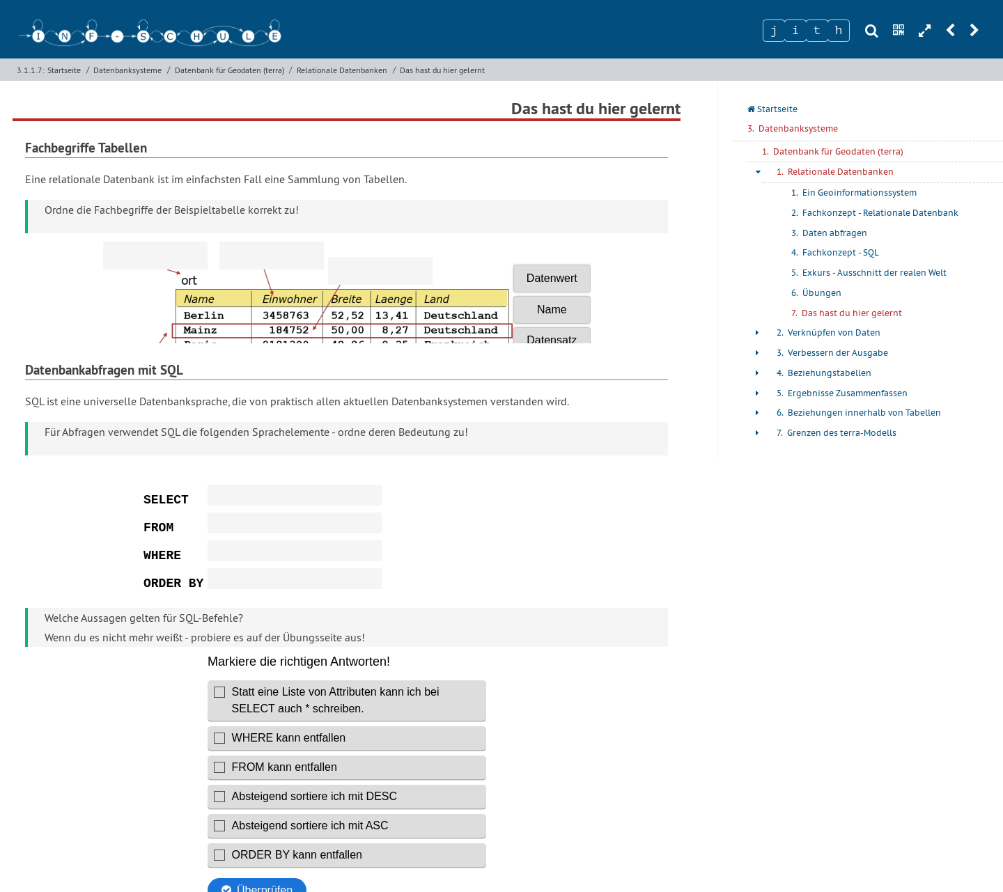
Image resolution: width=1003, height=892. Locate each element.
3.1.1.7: (31, 70)
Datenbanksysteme (127, 70)
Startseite (64, 70)
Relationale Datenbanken (342, 70)
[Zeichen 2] (795, 30)
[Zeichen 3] (817, 30)
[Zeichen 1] (774, 30)
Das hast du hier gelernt (442, 70)
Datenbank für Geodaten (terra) (229, 70)
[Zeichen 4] (838, 30)
